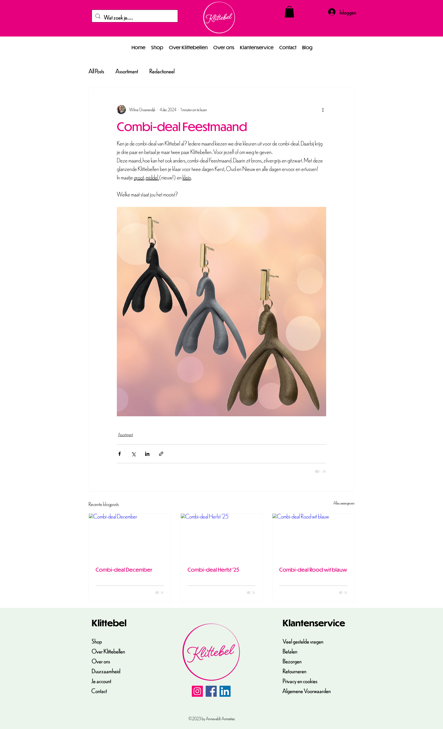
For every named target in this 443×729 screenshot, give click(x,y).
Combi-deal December (124, 569)
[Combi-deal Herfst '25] (222, 536)
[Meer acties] (322, 109)
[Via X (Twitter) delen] (133, 453)
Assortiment (126, 70)
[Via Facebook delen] (119, 453)
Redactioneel (162, 70)
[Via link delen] (161, 453)
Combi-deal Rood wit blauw (313, 569)
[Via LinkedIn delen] (147, 453)
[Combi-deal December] (130, 536)
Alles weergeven (343, 502)
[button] (289, 12)
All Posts (96, 70)
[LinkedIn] (225, 691)
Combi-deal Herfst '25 (213, 569)
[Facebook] (211, 691)
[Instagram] (197, 691)
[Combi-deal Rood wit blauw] (313, 536)
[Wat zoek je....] (135, 17)
